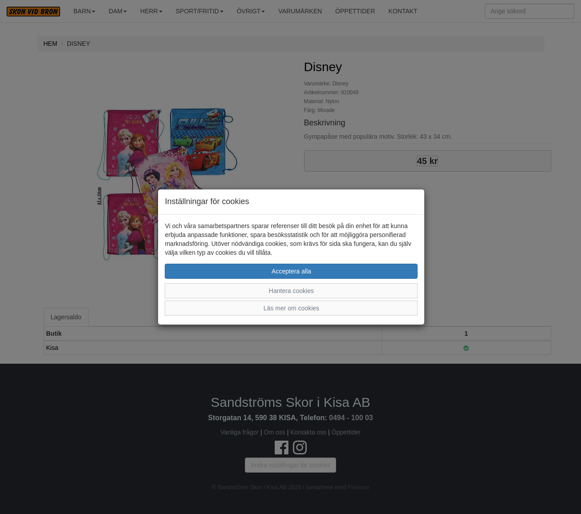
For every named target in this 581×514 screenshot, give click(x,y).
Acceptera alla (291, 271)
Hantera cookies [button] (291, 290)
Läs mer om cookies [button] (291, 308)
